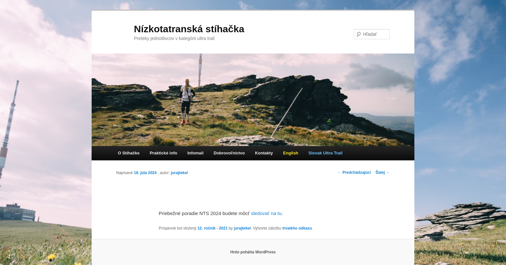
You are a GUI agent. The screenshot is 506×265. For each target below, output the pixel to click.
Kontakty (264, 153)
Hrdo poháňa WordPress (253, 252)
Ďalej (383, 172)
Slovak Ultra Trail (326, 153)
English (290, 153)
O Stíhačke (128, 153)
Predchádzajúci (354, 172)
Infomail (195, 153)
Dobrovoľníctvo (229, 153)
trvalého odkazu (297, 228)
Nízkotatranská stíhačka (189, 29)
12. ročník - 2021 (212, 228)
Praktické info (163, 153)
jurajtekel (179, 173)
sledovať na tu (266, 213)
